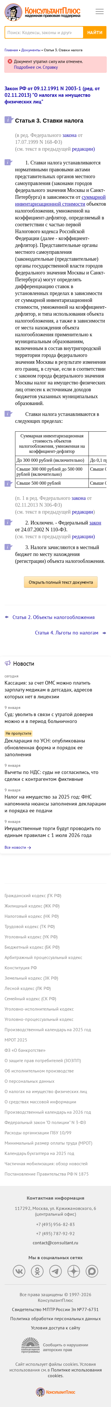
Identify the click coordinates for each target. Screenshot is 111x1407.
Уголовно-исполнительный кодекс (39, 1009)
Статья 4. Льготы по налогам (66, 633)
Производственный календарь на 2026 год (48, 1112)
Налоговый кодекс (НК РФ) (32, 916)
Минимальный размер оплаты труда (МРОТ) (48, 1143)
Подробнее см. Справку (36, 67)
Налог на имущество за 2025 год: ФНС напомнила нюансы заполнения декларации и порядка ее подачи (55, 803)
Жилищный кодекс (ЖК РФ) (32, 906)
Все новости (15, 847)
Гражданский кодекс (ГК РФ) (33, 895)
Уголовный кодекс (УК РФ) (31, 937)
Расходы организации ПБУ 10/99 (38, 1132)
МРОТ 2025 (16, 1040)
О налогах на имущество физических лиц (46, 1091)
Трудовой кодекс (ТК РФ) (30, 926)
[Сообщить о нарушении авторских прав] (55, 1345)
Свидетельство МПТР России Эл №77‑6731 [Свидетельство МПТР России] (55, 1309)
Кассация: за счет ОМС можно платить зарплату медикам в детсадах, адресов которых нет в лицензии (48, 689)
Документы (30, 50)
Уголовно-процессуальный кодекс (39, 1019)
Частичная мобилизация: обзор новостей (46, 1163)
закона (69, 135)
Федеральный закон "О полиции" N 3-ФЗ (45, 1122)
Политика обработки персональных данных (55, 1318)
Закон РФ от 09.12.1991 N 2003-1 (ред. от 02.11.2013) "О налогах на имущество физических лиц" (52, 95)
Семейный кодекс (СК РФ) (30, 998)
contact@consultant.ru (55, 1242)
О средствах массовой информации (40, 1102)
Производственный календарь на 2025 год (48, 1029)
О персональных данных (29, 1081)
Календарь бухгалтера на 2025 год (39, 1153)
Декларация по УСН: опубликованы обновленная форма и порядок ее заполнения (45, 747)
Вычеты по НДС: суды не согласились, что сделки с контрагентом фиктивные (51, 775)
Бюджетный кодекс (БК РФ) (32, 947)
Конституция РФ (21, 967)
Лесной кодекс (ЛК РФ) (28, 988)
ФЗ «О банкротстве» (25, 1050)
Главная (11, 50)
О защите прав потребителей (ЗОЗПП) (43, 1060)
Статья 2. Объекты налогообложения (54, 617)
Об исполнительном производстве (39, 1071)
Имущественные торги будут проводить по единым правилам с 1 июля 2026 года (53, 831)
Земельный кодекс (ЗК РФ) (31, 978)
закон (95, 523)
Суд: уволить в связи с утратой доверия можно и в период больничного (49, 717)
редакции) (83, 149)
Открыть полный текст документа (61, 582)
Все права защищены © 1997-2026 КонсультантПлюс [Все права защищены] (55, 1297)
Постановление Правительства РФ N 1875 (47, 1174)
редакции (82, 512)
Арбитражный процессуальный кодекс (43, 957)
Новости (23, 663)
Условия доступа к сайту (55, 1328)
